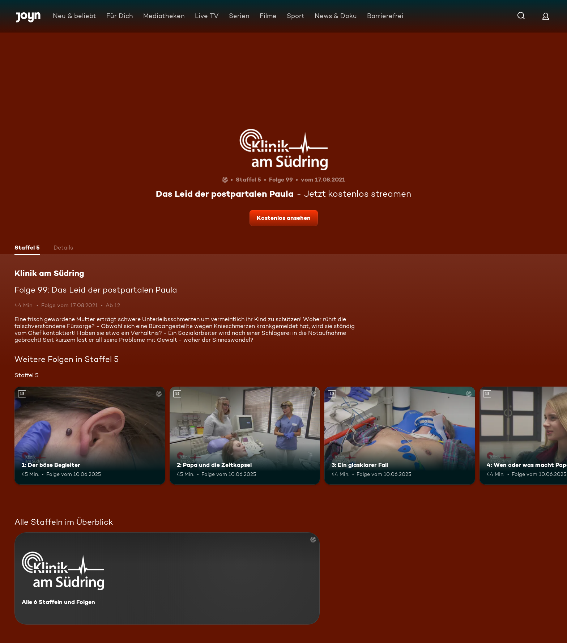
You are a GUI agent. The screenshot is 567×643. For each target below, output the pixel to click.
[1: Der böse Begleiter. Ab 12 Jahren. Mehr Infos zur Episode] (89, 436)
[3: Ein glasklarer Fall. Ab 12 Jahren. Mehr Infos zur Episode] (399, 436)
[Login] (545, 16)
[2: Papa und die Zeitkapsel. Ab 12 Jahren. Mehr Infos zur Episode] (245, 436)
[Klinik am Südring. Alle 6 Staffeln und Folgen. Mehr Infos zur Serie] (167, 578)
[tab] (27, 248)
